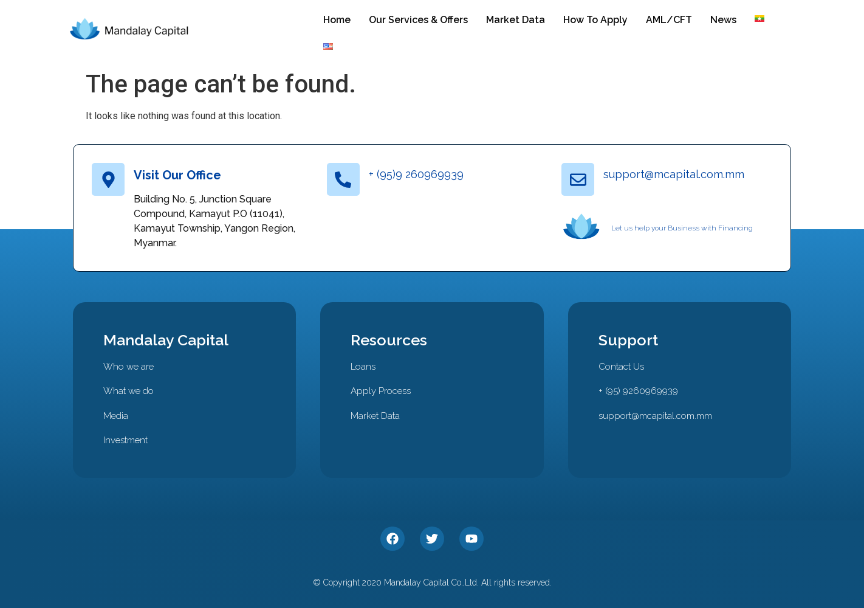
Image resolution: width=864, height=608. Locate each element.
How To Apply (595, 20)
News (723, 20)
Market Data (515, 20)
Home (337, 20)
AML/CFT (669, 20)
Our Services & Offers (418, 20)
